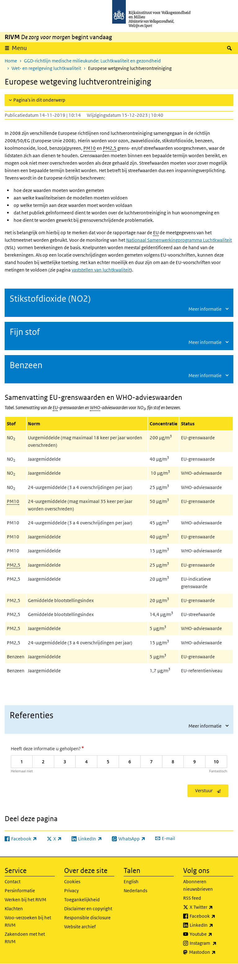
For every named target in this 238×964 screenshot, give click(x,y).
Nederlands (135, 890)
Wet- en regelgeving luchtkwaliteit (46, 68)
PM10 (89, 148)
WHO (95, 407)
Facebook (211, 916)
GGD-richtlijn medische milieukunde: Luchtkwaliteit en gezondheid (92, 61)
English (131, 881)
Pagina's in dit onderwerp (39, 100)
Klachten (14, 908)
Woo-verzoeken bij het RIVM (28, 921)
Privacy (71, 890)
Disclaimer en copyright (88, 908)
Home (11, 61)
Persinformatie (20, 890)
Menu (19, 48)
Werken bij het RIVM (25, 899)
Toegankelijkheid (82, 899)
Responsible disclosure (87, 918)
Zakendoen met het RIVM (25, 937)
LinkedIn (211, 925)
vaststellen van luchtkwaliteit (101, 270)
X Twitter (211, 907)
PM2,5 (110, 148)
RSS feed (192, 898)
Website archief (80, 927)
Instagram (211, 943)
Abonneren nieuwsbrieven (198, 885)
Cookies (72, 881)
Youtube (211, 934)
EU (156, 232)
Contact (12, 881)
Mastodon (211, 952)
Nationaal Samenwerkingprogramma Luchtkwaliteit (179, 240)
